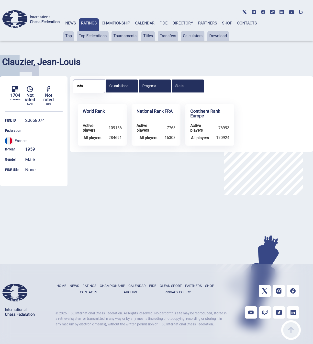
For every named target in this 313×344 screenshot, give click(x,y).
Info (80, 86)
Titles (148, 36)
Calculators (192, 36)
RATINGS (89, 23)
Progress (149, 86)
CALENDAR (145, 23)
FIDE (163, 23)
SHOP (227, 23)
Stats (179, 86)
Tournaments (124, 36)
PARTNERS (207, 23)
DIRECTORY (182, 23)
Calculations (118, 86)
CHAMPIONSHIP (116, 23)
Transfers (168, 36)
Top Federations (93, 36)
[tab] (70, 29)
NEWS (70, 23)
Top (68, 36)
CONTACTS (247, 23)
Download (218, 36)
